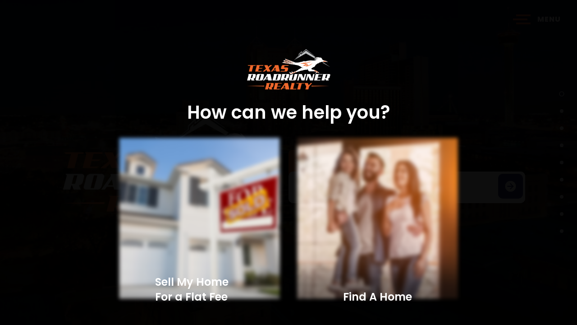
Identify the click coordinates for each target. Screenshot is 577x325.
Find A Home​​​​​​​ (377, 296)
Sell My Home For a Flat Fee (192, 289)
